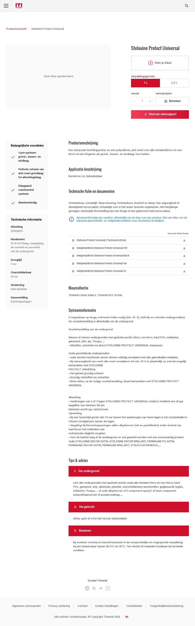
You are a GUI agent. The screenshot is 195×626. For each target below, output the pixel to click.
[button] (184, 240)
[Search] (186, 5)
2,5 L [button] (174, 83)
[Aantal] (142, 101)
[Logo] (19, 6)
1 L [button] (145, 83)
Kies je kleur (160, 63)
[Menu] (6, 6)
